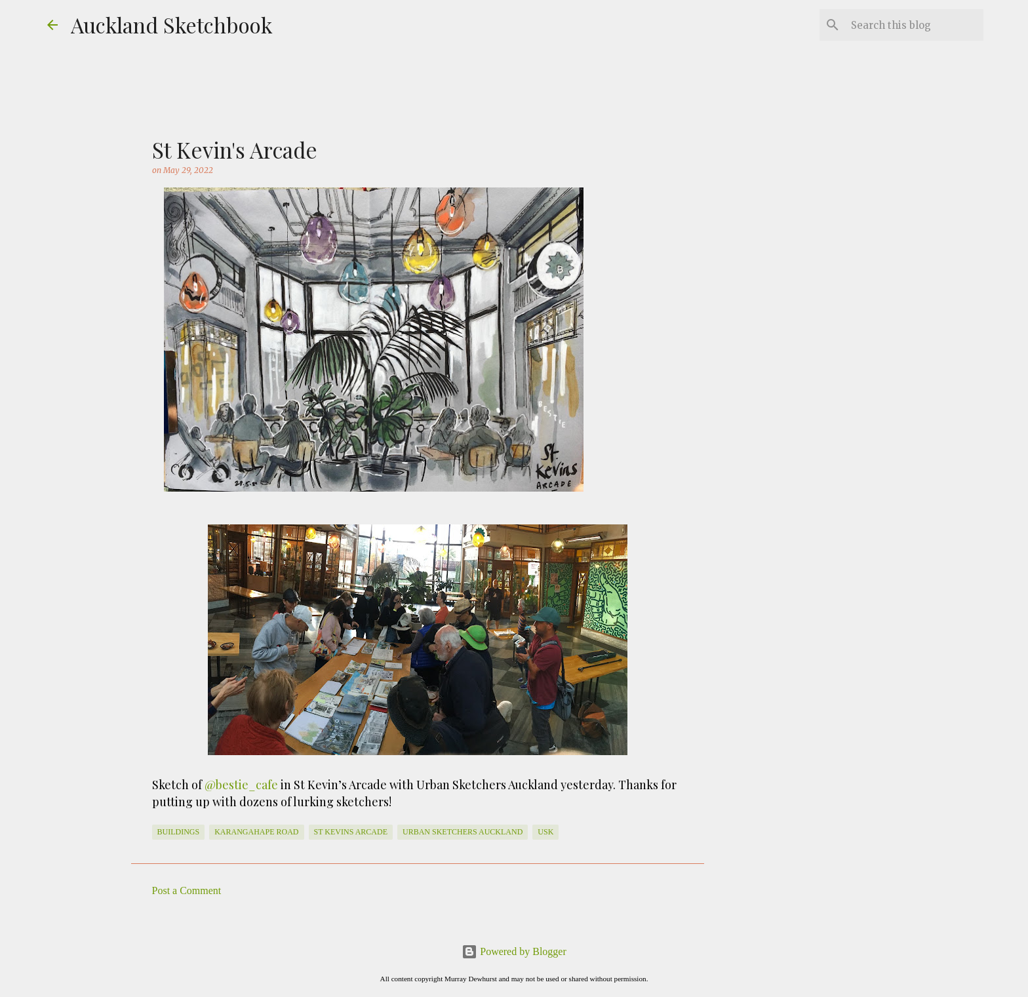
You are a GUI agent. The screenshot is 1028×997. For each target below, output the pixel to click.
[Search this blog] (914, 25)
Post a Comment (187, 890)
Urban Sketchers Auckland (463, 831)
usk (545, 831)
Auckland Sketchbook (172, 24)
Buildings (178, 831)
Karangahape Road (256, 831)
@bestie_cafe (241, 784)
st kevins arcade (350, 831)
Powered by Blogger (514, 951)
